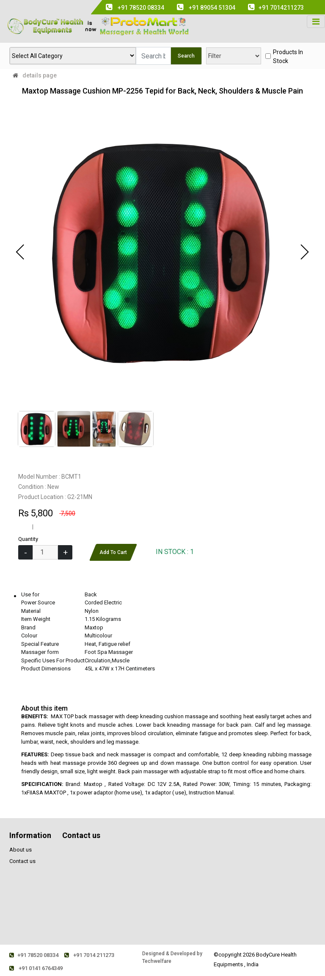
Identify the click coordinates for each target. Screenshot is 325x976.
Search (186, 56)
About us (20, 849)
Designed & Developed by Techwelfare (175, 957)
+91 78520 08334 (34, 955)
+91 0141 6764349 (36, 968)
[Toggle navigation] (316, 21)
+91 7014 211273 (92, 955)
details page (39, 75)
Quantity (28, 539)
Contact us (22, 861)
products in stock (288, 56)
